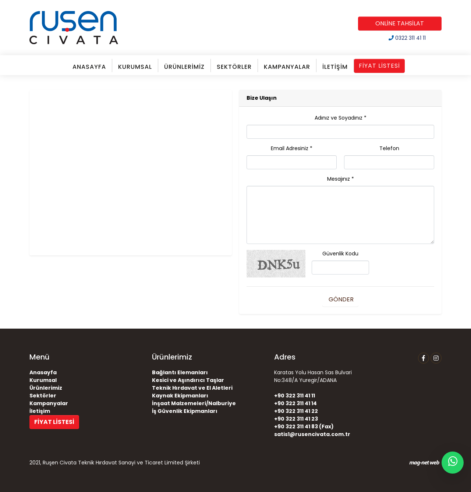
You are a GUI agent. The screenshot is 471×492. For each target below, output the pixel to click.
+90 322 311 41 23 (296, 418)
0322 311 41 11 (407, 38)
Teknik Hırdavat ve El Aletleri (192, 388)
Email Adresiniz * (291, 148)
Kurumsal (43, 380)
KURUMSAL (135, 67)
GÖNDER (340, 299)
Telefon (389, 148)
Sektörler (42, 395)
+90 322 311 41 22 (296, 411)
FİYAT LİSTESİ (379, 65)
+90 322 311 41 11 (294, 395)
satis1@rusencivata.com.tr (312, 434)
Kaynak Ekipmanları (180, 395)
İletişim (39, 411)
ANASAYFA (89, 67)
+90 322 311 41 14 (295, 403)
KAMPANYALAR (287, 67)
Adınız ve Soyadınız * (340, 117)
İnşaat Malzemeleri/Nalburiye (194, 403)
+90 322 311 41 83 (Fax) (304, 426)
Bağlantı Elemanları (180, 372)
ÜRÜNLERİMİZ (184, 67)
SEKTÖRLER (234, 67)
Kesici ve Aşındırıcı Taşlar (188, 380)
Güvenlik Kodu (340, 253)
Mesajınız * (340, 179)
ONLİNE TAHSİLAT (399, 23)
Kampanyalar (48, 403)
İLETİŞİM (335, 67)
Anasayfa (43, 372)
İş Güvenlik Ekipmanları (184, 411)
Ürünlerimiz (45, 388)
